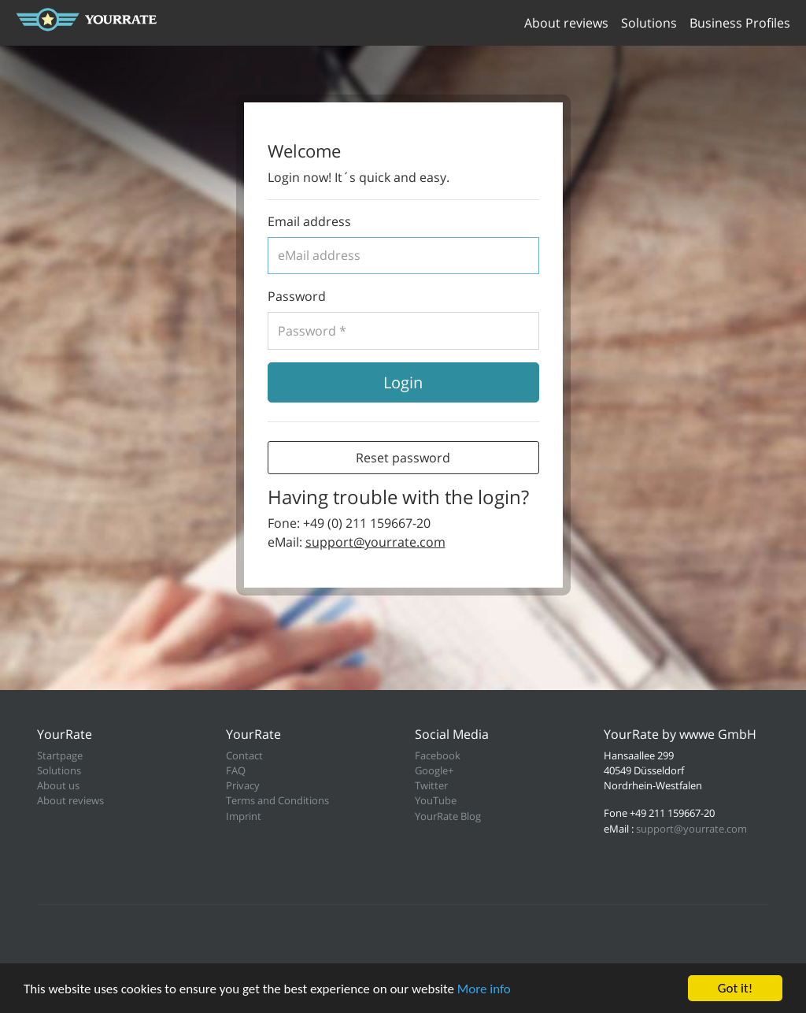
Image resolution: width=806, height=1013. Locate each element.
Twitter (431, 785)
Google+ (434, 770)
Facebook (437, 755)
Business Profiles (740, 23)
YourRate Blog (448, 816)
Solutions (649, 23)
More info (484, 989)
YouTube (436, 800)
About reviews (566, 23)
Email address (309, 221)
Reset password (403, 457)
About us (58, 785)
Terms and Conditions (277, 800)
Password (297, 296)
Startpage (60, 755)
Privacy (243, 785)
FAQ (236, 770)
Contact (244, 755)
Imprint (243, 816)
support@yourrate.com (375, 542)
